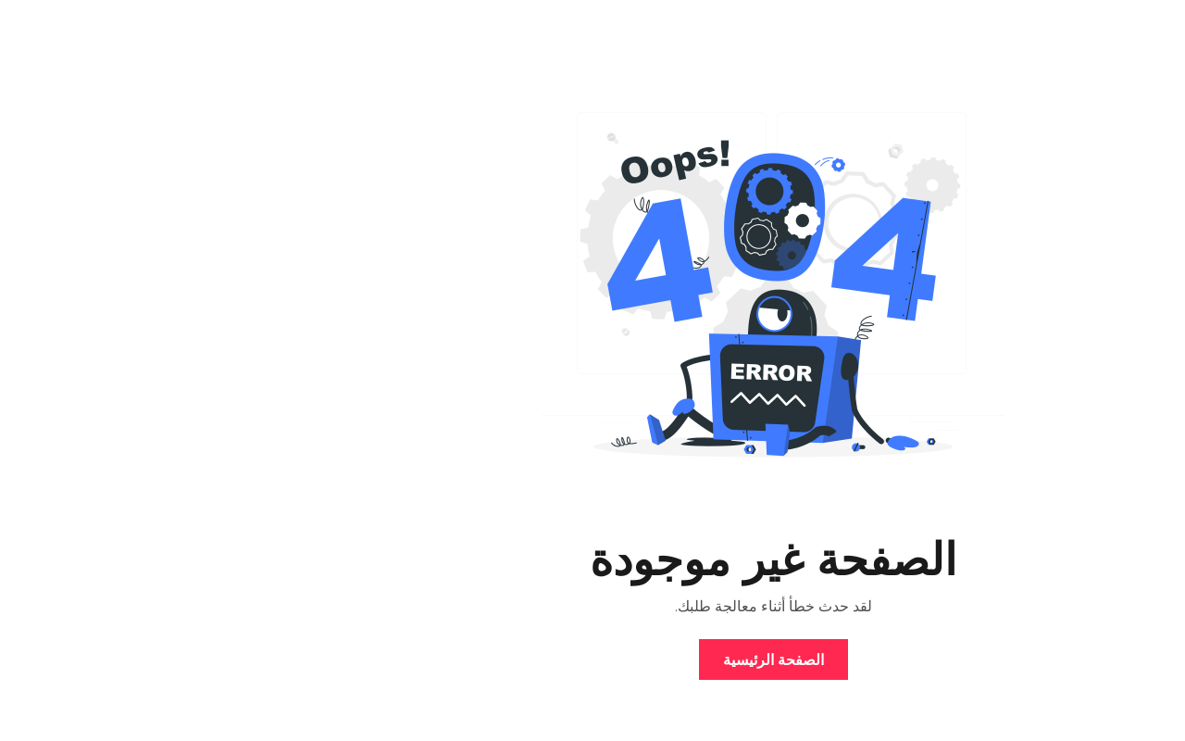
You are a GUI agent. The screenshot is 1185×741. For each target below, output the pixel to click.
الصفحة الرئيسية (593, 659)
